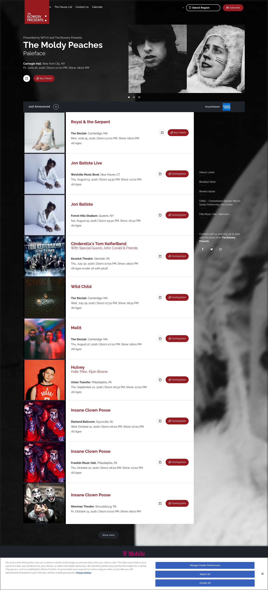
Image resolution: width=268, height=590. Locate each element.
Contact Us (108, 7)
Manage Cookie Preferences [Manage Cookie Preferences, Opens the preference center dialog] (205, 565)
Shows (57, 7)
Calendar (124, 7)
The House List (90, 7)
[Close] (262, 574)
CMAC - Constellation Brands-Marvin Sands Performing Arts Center (218, 203)
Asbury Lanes (205, 172)
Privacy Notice (83, 572)
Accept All (205, 583)
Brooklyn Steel (206, 181)
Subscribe (235, 7)
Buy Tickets (48, 78)
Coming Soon (177, 173)
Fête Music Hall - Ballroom (213, 214)
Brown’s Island (206, 191)
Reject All (205, 574)
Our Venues (71, 7)
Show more (109, 535)
